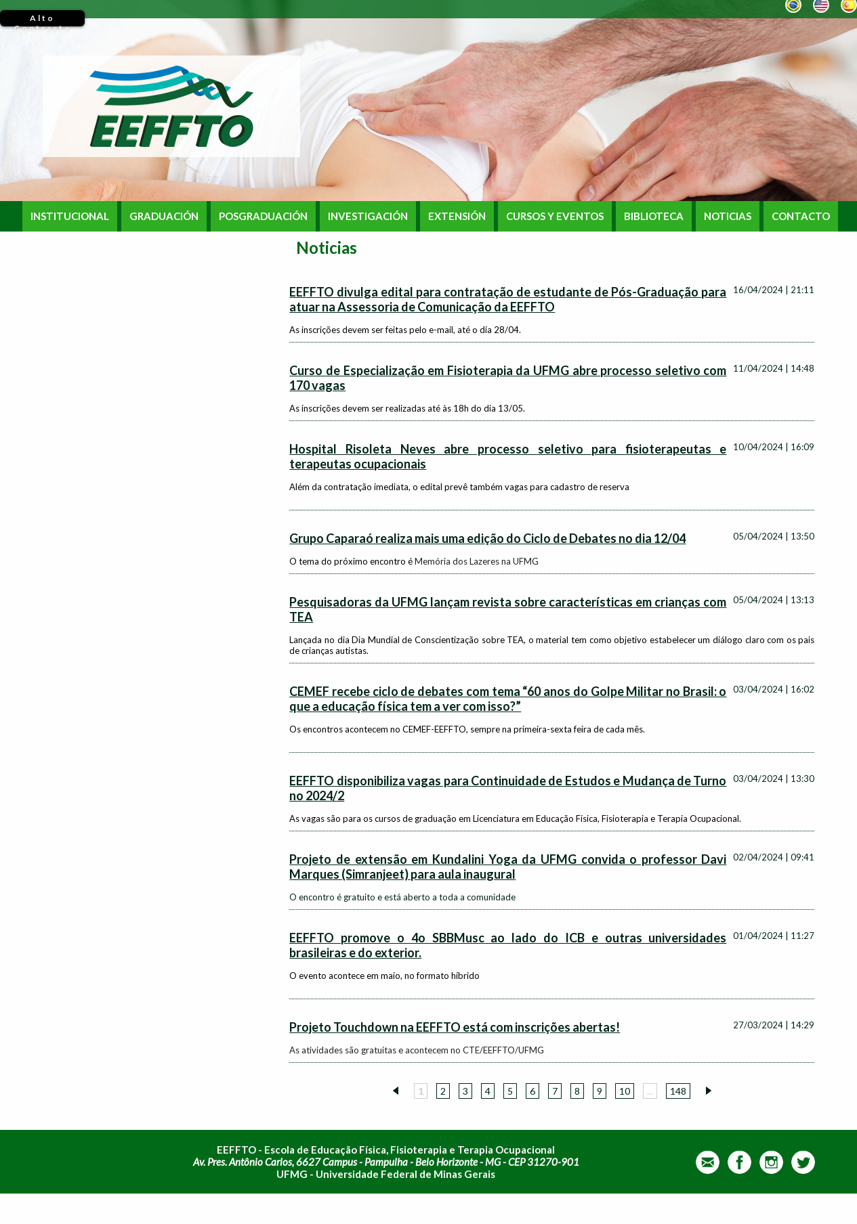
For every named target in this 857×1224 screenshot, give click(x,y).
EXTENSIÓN (457, 216)
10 (624, 1091)
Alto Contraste (42, 19)
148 (678, 1091)
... (650, 1091)
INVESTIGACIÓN (368, 216)
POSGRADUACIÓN (263, 216)
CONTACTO (801, 216)
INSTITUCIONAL (69, 216)
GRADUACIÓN (163, 216)
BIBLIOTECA (654, 216)
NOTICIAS (727, 216)
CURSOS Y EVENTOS (555, 216)
